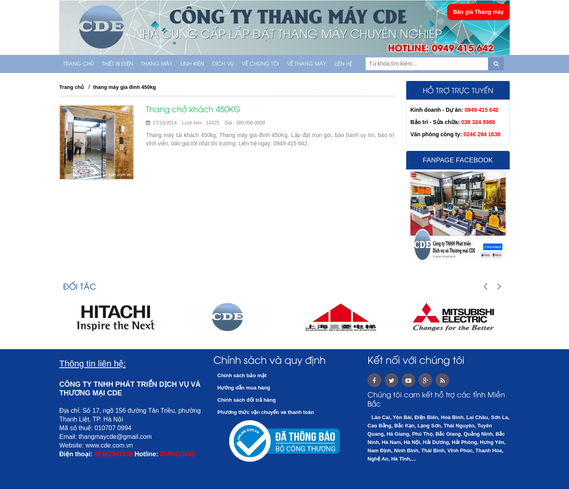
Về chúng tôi (260, 64)
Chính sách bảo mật (242, 375)
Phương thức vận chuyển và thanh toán (265, 412)
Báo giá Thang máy (478, 12)
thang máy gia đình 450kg (124, 87)
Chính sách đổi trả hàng (246, 400)
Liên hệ (343, 64)
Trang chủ (78, 64)
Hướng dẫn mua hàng (243, 388)
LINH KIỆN (192, 64)
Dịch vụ (223, 64)
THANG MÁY (157, 64)
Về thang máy (306, 64)
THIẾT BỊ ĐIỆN (117, 64)
